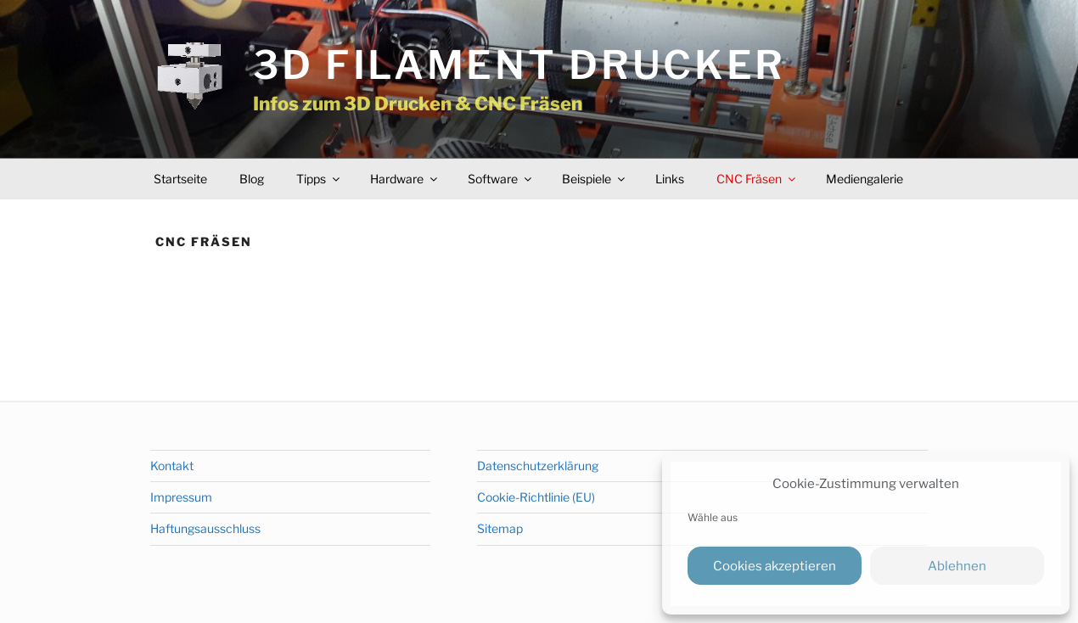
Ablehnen (957, 566)
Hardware (405, 178)
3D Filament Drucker (519, 65)
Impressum (181, 497)
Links (669, 178)
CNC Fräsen (757, 178)
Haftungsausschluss (205, 528)
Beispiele (594, 178)
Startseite (180, 178)
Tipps (319, 178)
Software (501, 178)
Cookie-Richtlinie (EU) (536, 497)
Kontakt (172, 465)
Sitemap (500, 528)
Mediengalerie (864, 178)
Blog (251, 178)
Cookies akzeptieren (774, 566)
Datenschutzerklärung (537, 465)
